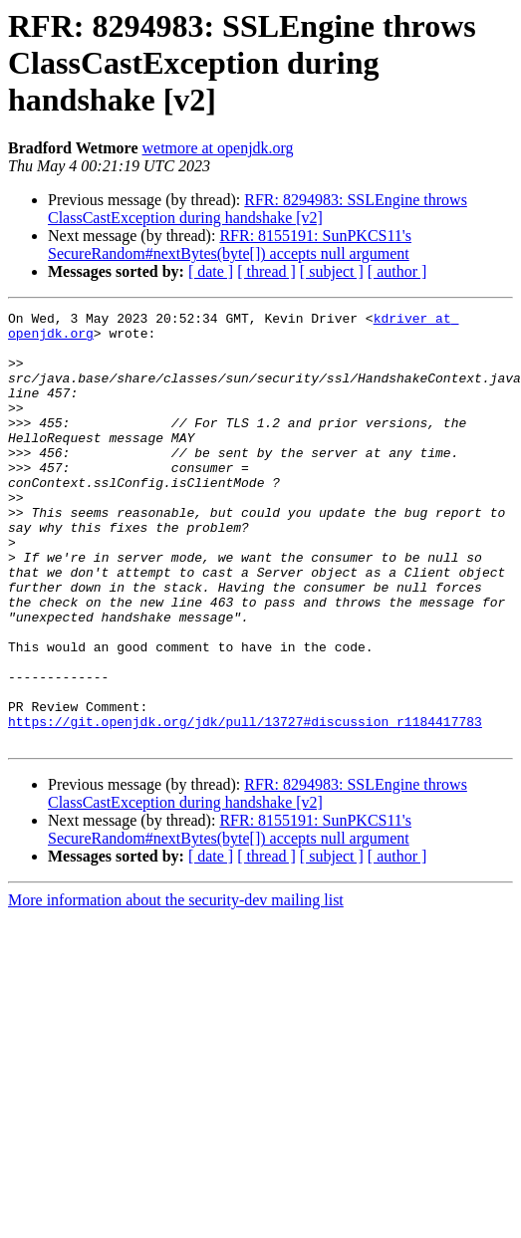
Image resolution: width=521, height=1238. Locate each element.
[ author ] (397, 271)
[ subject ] (332, 271)
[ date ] (210, 271)
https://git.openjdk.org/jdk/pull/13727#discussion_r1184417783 (245, 805)
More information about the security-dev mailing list (176, 986)
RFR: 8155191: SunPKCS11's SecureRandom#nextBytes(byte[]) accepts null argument (229, 244)
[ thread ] (266, 271)
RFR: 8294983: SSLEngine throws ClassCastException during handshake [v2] (257, 208)
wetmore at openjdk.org (218, 147)
